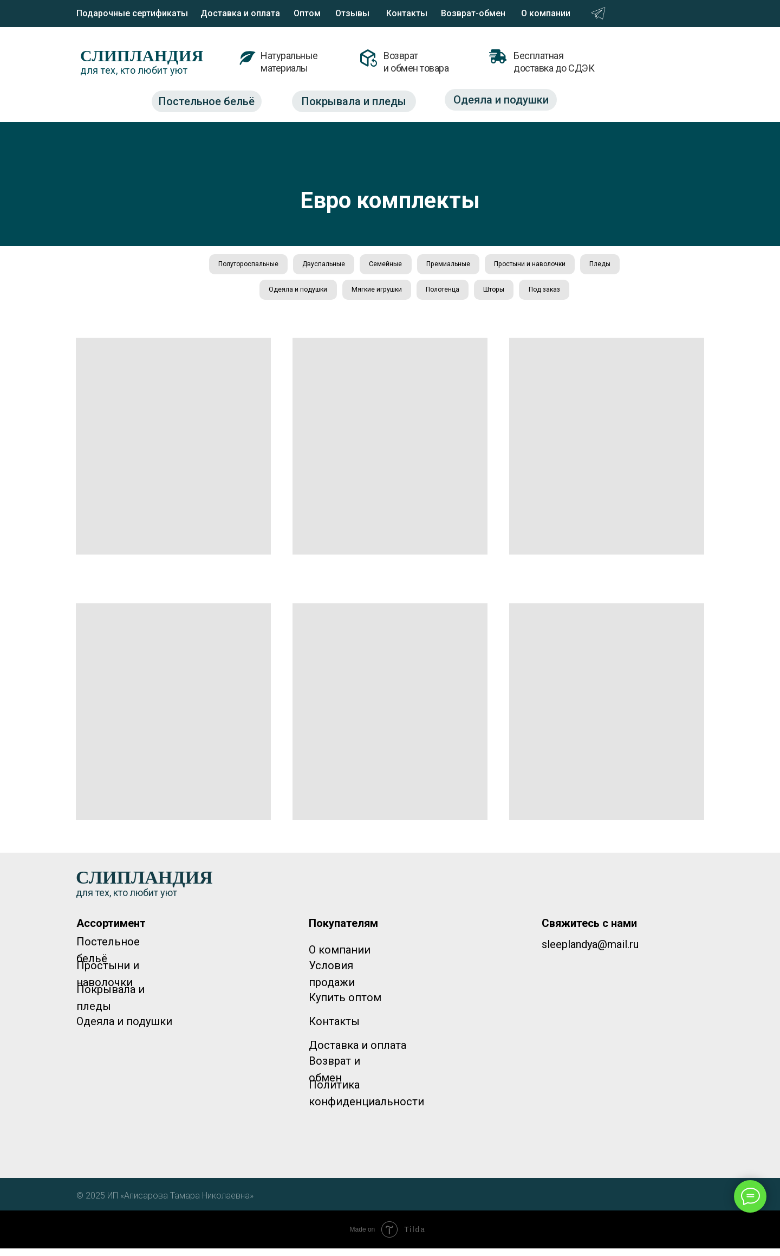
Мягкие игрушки (397, 295)
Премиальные (478, 265)
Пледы (237, 295)
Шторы (529, 295)
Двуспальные (338, 265)
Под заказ (585, 295)
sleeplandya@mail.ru (590, 951)
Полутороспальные (253, 265)
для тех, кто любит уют (133, 70)
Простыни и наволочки (569, 265)
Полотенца (471, 295)
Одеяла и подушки (308, 295)
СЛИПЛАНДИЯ (142, 56)
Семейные (408, 265)
